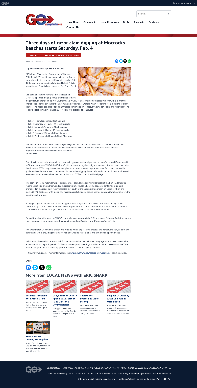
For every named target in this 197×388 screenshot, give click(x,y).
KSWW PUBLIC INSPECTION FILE (101, 367)
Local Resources (110, 22)
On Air (126, 22)
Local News (72, 22)
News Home (34, 55)
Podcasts (139, 22)
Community (89, 22)
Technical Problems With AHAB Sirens (38, 290)
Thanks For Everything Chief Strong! (92, 291)
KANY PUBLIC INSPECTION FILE (157, 367)
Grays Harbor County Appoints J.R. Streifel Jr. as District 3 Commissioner (65, 293)
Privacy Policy (80, 367)
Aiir (169, 379)
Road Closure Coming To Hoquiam (38, 331)
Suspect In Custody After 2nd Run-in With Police (119, 291)
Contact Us (72, 27)
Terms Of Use (67, 367)
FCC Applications (53, 367)
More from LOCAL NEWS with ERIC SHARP (62, 55)
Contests (154, 22)
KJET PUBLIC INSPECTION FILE (130, 367)
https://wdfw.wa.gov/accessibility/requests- (90, 252)
